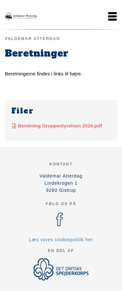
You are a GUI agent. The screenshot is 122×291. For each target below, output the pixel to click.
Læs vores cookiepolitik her (61, 239)
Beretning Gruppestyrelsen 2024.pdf (60, 125)
